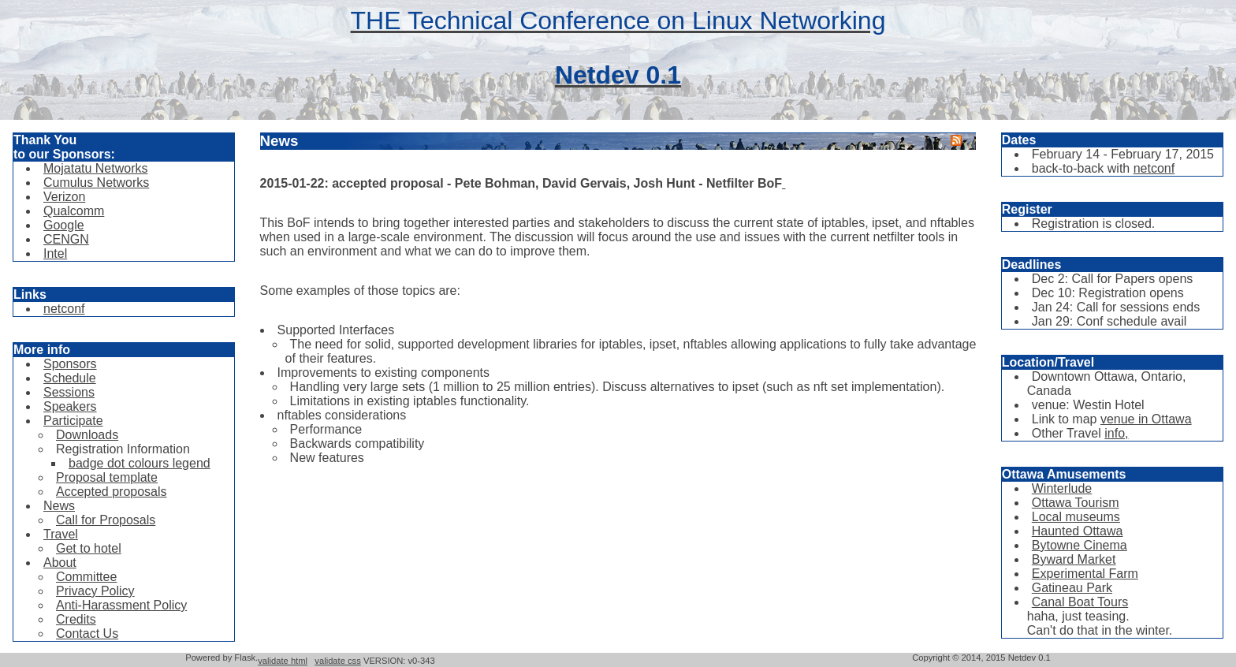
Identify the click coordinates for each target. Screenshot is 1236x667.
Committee (86, 576)
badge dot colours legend (139, 463)
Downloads (87, 435)
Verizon (64, 196)
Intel (55, 253)
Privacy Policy (95, 591)
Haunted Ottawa (1077, 531)
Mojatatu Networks (95, 168)
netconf (63, 308)
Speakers (70, 406)
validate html (282, 660)
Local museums (1076, 517)
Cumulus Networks (96, 182)
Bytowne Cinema (1079, 545)
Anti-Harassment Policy (121, 605)
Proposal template (107, 477)
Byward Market (1074, 559)
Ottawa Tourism (1075, 502)
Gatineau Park (1072, 587)
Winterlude (1062, 488)
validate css (337, 660)
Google (63, 225)
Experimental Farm (1085, 573)
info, (1116, 433)
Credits (76, 619)
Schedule (69, 378)
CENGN (66, 239)
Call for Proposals (105, 520)
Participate (73, 420)
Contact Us (87, 633)
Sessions (69, 392)
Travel (60, 534)
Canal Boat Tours (1080, 602)
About (59, 562)
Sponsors (70, 364)
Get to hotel (88, 548)
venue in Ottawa (1146, 419)
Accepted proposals (111, 491)
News (59, 505)
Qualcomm (73, 211)
